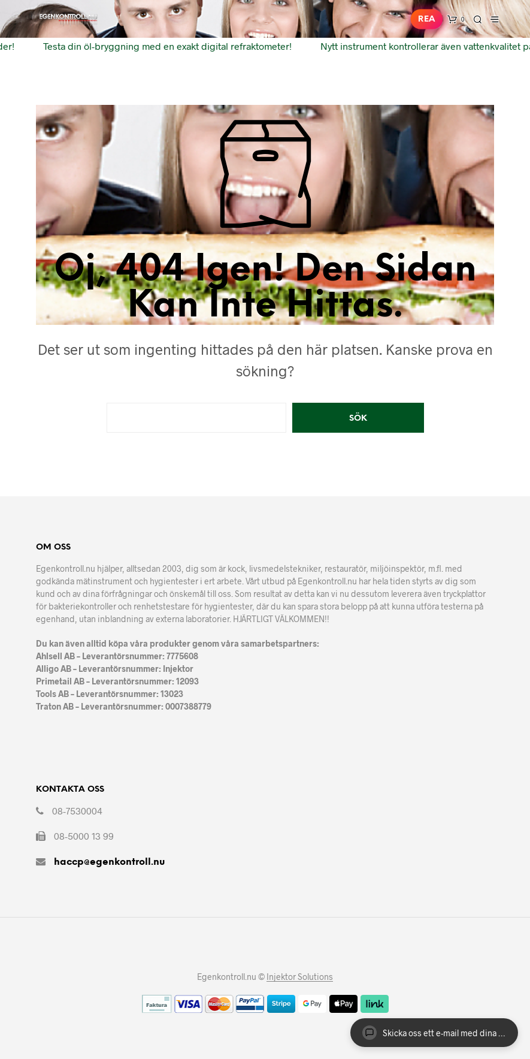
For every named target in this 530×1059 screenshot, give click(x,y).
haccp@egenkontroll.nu (109, 862)
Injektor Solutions (299, 977)
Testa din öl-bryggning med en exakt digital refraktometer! (164, 46)
